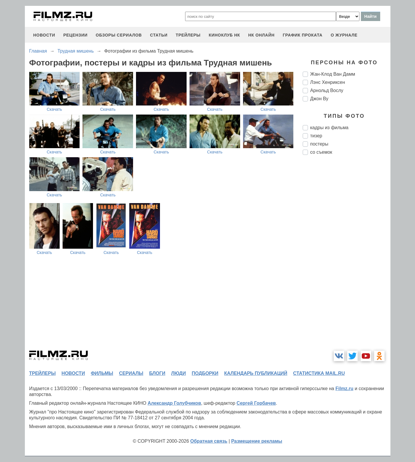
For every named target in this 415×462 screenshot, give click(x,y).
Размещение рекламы (256, 441)
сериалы (131, 373)
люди (178, 373)
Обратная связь (209, 441)
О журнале (344, 35)
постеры (319, 143)
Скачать (54, 109)
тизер (316, 135)
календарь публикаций (255, 373)
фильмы (102, 373)
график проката (303, 35)
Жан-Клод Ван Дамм (332, 74)
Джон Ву (319, 98)
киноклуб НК (224, 35)
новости (44, 35)
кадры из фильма (329, 127)
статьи (159, 35)
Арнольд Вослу (326, 90)
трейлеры (188, 35)
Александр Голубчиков (174, 403)
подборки (205, 373)
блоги (157, 373)
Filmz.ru (344, 388)
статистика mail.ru (319, 373)
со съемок (321, 152)
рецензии (75, 35)
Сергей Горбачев (256, 403)
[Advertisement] (346, 257)
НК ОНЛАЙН (261, 35)
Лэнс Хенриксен (327, 82)
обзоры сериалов (119, 35)
